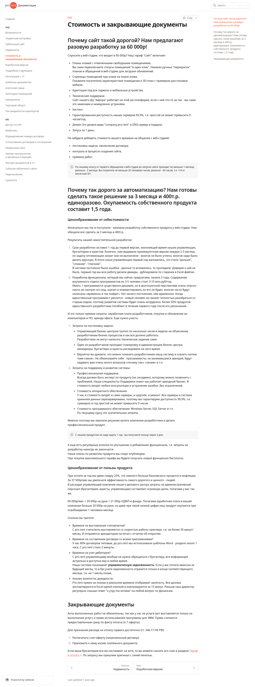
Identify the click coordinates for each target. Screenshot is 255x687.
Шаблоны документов (18, 82)
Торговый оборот (15, 105)
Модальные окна (15, 147)
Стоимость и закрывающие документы (21, 57)
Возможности (13, 32)
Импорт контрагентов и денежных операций (18, 155)
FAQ (70, 17)
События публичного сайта (21, 168)
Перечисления (13, 174)
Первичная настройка (18, 38)
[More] (196, 17)
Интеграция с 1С (14, 76)
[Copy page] (188, 17)
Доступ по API (13, 124)
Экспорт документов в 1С (20, 162)
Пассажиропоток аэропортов (22, 111)
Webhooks (11, 130)
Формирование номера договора (24, 136)
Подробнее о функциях (18, 70)
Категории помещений (18, 93)
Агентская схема (14, 88)
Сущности (11, 180)
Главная (10, 19)
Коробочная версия (16, 64)
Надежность (12, 50)
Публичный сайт (14, 44)
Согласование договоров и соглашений (28, 142)
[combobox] (227, 5)
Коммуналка (12, 99)
